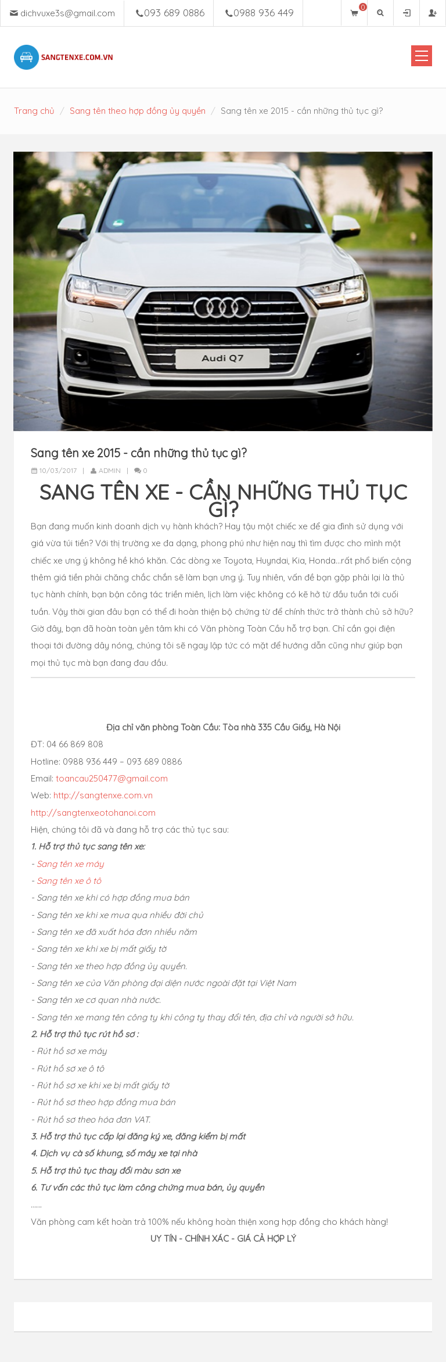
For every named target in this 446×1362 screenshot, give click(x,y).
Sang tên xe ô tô (69, 880)
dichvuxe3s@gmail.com (67, 13)
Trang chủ (34, 110)
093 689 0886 (174, 12)
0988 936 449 (263, 12)
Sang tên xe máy (71, 862)
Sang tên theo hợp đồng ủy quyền (138, 110)
